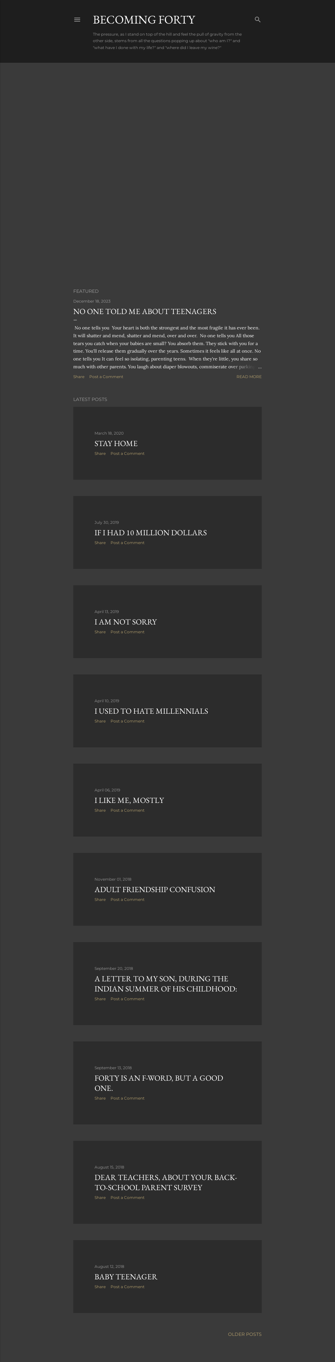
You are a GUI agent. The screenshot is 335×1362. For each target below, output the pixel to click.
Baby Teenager (126, 1276)
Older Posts (245, 1334)
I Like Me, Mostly (129, 800)
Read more (249, 376)
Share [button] (78, 376)
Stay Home (116, 443)
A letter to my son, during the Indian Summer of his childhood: (166, 983)
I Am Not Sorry (126, 622)
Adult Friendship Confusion (155, 889)
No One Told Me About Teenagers (144, 311)
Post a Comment (106, 376)
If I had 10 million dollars (151, 532)
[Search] (258, 18)
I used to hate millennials (151, 711)
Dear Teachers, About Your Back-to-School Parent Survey (166, 1182)
